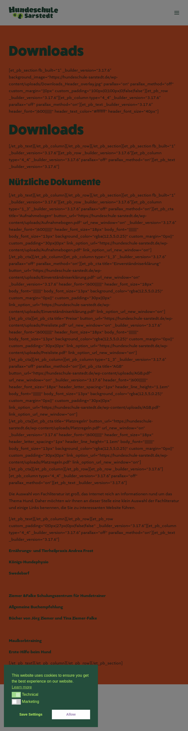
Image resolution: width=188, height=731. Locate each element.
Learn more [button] (22, 687)
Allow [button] (71, 714)
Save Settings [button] (30, 714)
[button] (16, 694)
